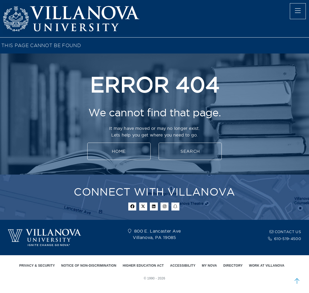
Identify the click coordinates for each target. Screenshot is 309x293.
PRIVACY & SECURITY (37, 265)
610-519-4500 (287, 239)
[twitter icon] (143, 207)
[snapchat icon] (175, 207)
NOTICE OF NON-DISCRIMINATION (88, 265)
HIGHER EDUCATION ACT (143, 265)
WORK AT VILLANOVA (267, 265)
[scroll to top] (297, 281)
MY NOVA (209, 265)
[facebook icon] (132, 207)
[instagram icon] (164, 207)
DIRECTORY (233, 265)
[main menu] (298, 11)
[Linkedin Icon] (154, 207)
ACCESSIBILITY (183, 265)
